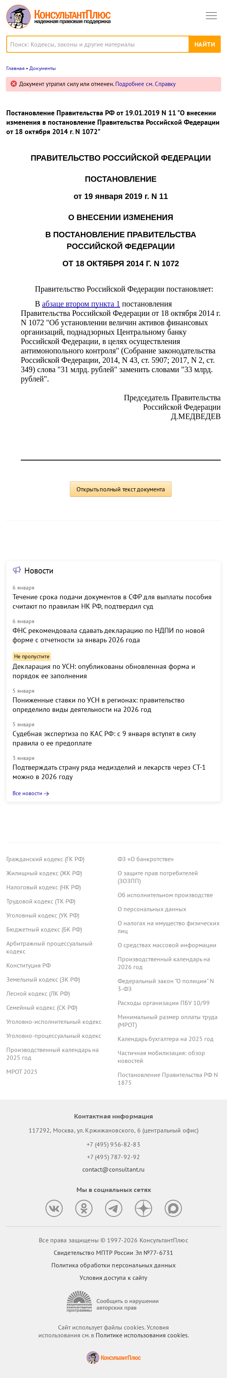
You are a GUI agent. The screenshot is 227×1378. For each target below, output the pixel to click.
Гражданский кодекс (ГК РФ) (45, 859)
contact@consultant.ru (113, 1169)
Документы (42, 68)
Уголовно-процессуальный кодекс (53, 1035)
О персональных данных (152, 909)
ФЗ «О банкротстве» (146, 859)
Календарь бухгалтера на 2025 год (166, 1039)
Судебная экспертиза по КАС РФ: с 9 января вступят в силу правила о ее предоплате (104, 738)
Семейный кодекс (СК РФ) (41, 1007)
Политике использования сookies (142, 1335)
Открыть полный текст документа (120, 489)
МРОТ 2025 (22, 1071)
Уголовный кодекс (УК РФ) (42, 915)
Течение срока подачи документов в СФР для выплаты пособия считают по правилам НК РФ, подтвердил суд (112, 601)
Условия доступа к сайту (113, 1277)
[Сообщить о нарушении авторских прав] (114, 1301)
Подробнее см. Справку (145, 84)
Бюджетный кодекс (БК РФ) (44, 929)
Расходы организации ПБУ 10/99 (164, 1003)
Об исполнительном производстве (165, 895)
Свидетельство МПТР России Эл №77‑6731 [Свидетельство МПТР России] (113, 1252)
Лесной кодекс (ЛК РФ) (38, 993)
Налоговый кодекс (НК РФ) (43, 887)
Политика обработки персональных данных (113, 1265)
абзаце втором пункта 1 (81, 303)
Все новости (27, 793)
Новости (38, 570)
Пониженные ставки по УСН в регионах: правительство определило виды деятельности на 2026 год (99, 704)
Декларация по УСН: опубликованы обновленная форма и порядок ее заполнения (104, 671)
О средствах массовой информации (167, 945)
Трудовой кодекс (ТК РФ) (40, 901)
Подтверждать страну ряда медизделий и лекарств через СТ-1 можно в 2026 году (109, 772)
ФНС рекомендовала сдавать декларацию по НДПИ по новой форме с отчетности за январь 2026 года (109, 635)
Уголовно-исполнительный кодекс (54, 1021)
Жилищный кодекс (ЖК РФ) (44, 873)
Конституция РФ (28, 965)
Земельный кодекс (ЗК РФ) (43, 979)
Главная (15, 68)
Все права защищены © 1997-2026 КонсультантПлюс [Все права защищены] (113, 1240)
